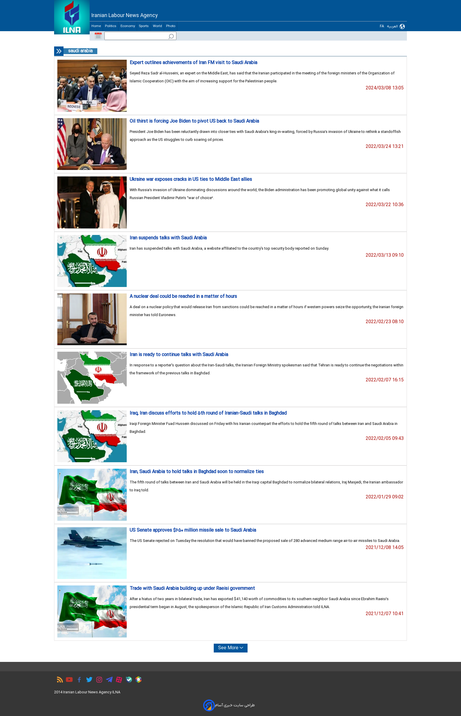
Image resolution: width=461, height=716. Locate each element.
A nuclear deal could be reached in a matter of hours (183, 297)
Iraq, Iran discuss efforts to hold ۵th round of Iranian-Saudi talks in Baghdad (208, 413)
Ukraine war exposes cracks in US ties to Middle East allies (191, 180)
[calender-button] (98, 36)
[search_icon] (171, 37)
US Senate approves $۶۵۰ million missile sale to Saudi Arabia (193, 530)
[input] (140, 36)
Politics (110, 26)
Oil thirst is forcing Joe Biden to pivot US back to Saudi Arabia (194, 121)
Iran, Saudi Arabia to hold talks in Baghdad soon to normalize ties (197, 472)
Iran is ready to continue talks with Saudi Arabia (179, 355)
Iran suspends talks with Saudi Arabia (168, 238)
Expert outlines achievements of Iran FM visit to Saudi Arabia (193, 63)
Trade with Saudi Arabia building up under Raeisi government (192, 589)
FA (382, 26)
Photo (170, 26)
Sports (144, 26)
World (157, 26)
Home (96, 26)
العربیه (392, 26)
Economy (127, 26)
